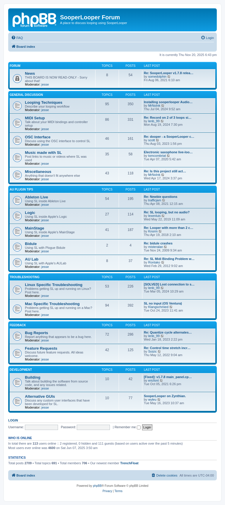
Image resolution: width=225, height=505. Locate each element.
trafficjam (154, 200)
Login (13, 420)
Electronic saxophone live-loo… (168, 152)
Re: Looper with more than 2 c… (168, 227)
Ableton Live (36, 197)
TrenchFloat (129, 463)
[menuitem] (17, 37)
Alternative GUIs (40, 396)
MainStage (34, 228)
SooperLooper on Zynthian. (165, 396)
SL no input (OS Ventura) (163, 303)
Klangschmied (158, 307)
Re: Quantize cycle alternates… (168, 332)
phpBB (97, 485)
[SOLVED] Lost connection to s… (169, 284)
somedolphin (157, 76)
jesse (45, 84)
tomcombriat (157, 155)
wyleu (152, 399)
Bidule (31, 244)
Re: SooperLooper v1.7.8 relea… (168, 73)
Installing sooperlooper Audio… (168, 102)
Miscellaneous (38, 171)
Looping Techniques (43, 102)
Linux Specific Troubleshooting (53, 285)
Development (21, 369)
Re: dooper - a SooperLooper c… (169, 136)
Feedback (18, 325)
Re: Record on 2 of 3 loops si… (168, 117)
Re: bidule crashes (158, 243)
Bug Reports (36, 333)
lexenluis (154, 215)
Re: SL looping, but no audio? (167, 212)
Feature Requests (41, 348)
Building (32, 377)
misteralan (155, 247)
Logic (30, 212)
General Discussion (26, 94)
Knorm (153, 231)
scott (151, 140)
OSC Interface (37, 137)
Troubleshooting (25, 277)
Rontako (154, 262)
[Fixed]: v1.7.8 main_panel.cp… (168, 377)
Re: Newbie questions (160, 196)
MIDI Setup (35, 118)
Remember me (128, 427)
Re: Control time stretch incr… (167, 348)
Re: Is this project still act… (165, 171)
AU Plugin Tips (21, 189)
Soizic (152, 351)
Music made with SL (43, 152)
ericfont (153, 380)
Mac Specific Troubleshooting (52, 304)
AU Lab (31, 259)
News (30, 73)
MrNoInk (154, 105)
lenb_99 (154, 121)
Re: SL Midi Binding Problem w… (169, 259)
